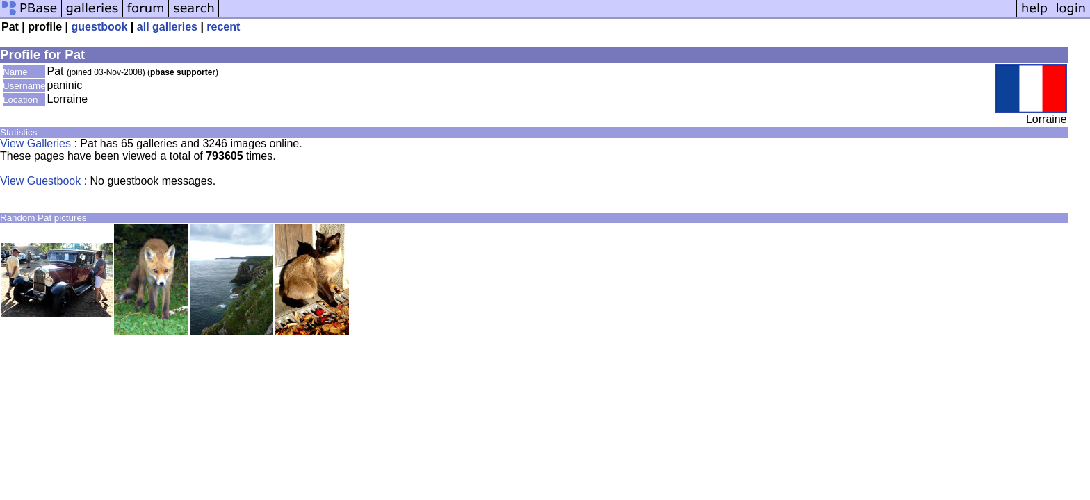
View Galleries (35, 143)
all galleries (167, 27)
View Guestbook (40, 181)
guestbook (100, 27)
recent (223, 27)
